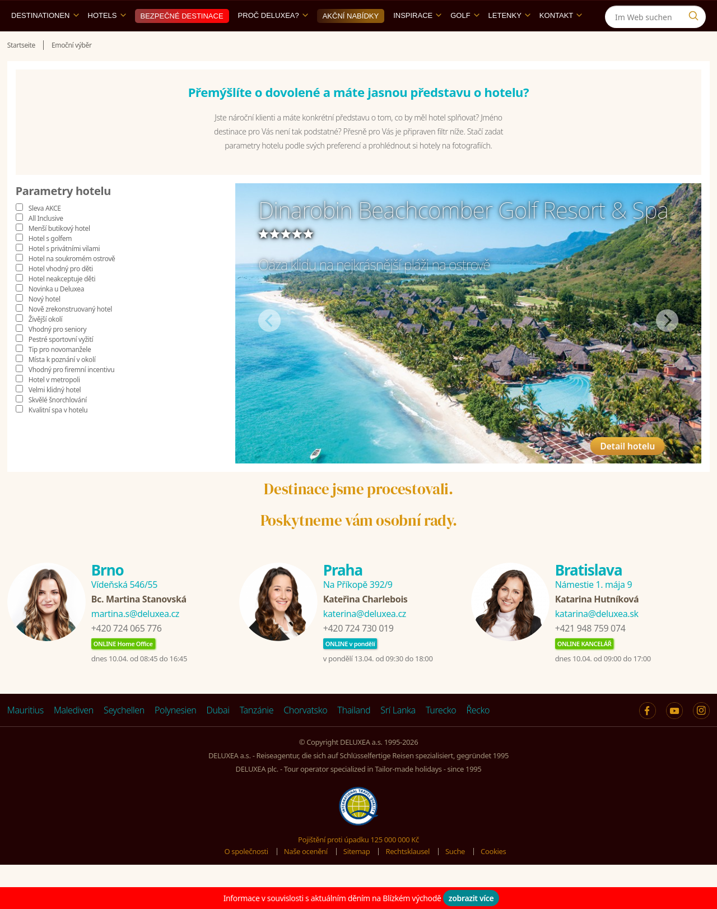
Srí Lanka (398, 736)
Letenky (509, 41)
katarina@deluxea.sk (597, 639)
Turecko (441, 736)
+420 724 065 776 (126, 654)
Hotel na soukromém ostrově (72, 284)
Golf (464, 41)
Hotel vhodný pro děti (61, 294)
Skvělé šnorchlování (58, 425)
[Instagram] (696, 13)
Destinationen (45, 41)
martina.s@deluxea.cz (135, 639)
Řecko (478, 736)
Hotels (107, 41)
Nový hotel (44, 325)
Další (667, 346)
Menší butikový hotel (59, 254)
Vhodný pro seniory (57, 355)
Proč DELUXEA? (273, 41)
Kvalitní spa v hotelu (58, 435)
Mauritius (25, 736)
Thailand (353, 736)
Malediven (74, 736)
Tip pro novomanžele (60, 375)
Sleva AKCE (45, 234)
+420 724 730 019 (358, 654)
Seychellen (124, 736)
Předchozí (269, 346)
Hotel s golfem (50, 264)
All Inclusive (46, 244)
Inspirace (417, 41)
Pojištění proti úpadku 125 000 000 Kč (358, 865)
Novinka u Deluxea (56, 314)
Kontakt (560, 41)
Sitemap (356, 877)
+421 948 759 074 (590, 654)
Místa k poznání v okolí (62, 385)
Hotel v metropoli (54, 405)
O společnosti (246, 877)
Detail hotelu (640, 460)
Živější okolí (45, 345)
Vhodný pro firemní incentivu (72, 395)
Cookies (493, 877)
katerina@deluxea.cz (364, 639)
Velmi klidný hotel (55, 415)
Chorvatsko (305, 736)
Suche (455, 877)
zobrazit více (471, 898)
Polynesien (175, 736)
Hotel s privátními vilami (64, 274)
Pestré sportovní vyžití (61, 365)
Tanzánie (257, 736)
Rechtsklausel (407, 877)
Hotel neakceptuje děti (62, 304)
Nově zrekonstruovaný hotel (70, 335)
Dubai (218, 736)
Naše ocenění (306, 877)
